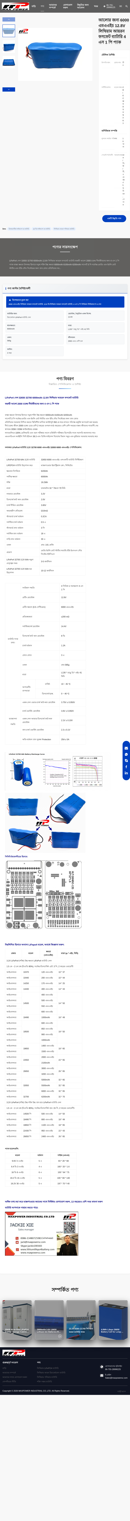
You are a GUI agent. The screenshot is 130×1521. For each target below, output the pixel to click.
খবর (96, 6)
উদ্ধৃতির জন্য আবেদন (83, 6)
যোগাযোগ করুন (67, 6)
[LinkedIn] (126, 772)
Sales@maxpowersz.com (116, 1378)
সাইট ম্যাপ (121, 1391)
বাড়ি (34, 6)
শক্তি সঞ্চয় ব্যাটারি (44, 1382)
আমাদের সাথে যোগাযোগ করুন (14, 1377)
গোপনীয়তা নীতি (9, 1382)
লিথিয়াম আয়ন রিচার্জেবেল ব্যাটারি (51, 1373)
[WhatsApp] (126, 754)
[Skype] (126, 760)
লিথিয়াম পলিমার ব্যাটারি (47, 1377)
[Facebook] (126, 766)
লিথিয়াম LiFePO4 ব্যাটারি (48, 1368)
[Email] (126, 748)
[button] (8, 89)
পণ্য (42, 6)
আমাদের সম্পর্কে (53, 6)
